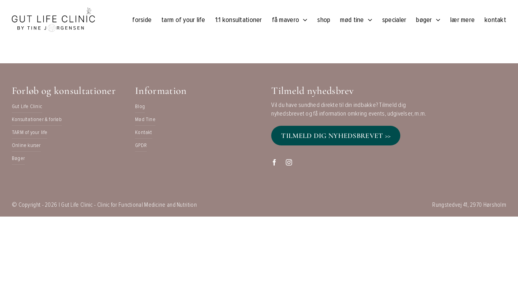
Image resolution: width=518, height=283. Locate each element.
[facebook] (274, 162)
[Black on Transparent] (53, 11)
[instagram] (289, 162)
